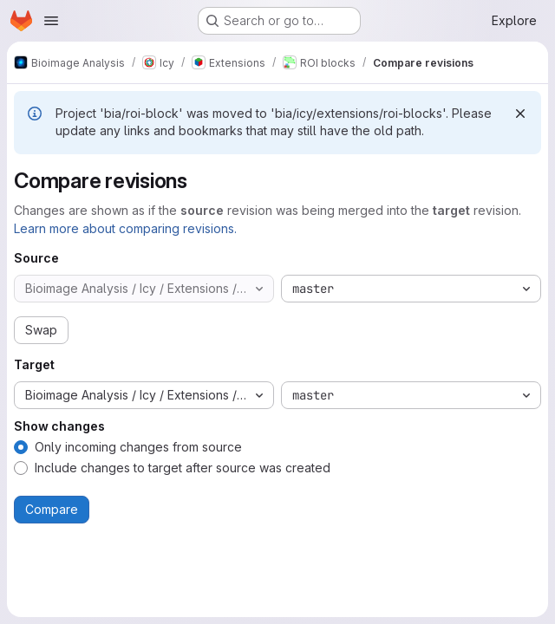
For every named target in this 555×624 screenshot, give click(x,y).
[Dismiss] (520, 113)
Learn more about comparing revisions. (125, 228)
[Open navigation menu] (51, 21)
